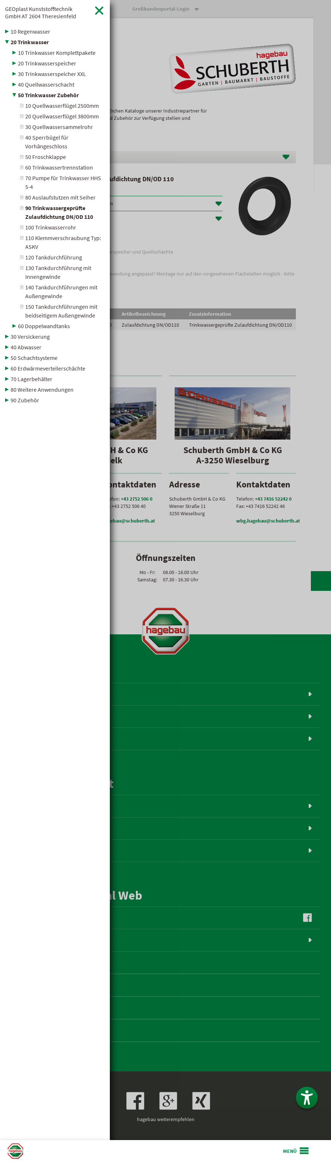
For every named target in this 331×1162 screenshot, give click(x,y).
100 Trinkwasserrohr (50, 227)
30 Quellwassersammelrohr (59, 126)
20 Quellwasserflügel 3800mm (62, 116)
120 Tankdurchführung (53, 257)
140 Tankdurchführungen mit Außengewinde (61, 292)
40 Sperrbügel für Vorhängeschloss (46, 142)
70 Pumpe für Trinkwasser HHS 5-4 (63, 182)
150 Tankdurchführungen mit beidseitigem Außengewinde (61, 311)
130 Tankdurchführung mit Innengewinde (58, 272)
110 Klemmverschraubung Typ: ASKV (63, 242)
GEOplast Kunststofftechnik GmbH (40, 12)
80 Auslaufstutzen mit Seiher (60, 197)
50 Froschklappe (45, 156)
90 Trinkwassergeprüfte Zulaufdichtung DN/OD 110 (59, 212)
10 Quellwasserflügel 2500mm (62, 105)
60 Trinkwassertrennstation (59, 167)
